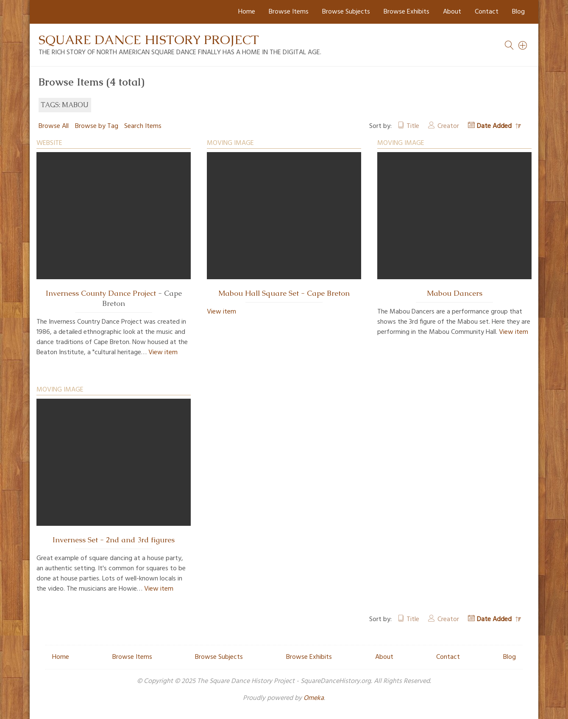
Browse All (54, 126)
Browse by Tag (96, 126)
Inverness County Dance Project (101, 293)
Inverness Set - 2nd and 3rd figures (114, 539)
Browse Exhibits (406, 11)
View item (163, 352)
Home (246, 11)
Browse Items (289, 11)
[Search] (523, 45)
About (452, 11)
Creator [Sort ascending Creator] (448, 126)
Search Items (142, 126)
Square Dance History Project (149, 39)
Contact (486, 11)
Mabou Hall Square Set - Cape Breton (284, 293)
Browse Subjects (346, 11)
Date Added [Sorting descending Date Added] (495, 126)
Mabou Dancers (454, 293)
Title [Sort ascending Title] (413, 126)
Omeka (313, 698)
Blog (518, 11)
